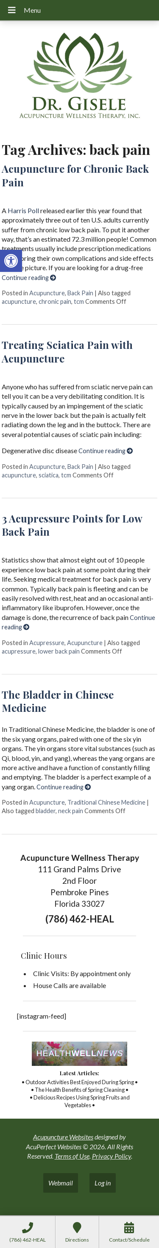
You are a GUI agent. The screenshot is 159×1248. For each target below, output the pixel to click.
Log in (103, 1183)
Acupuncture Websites (63, 1137)
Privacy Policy (111, 1156)
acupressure (19, 651)
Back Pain (80, 293)
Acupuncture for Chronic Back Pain (75, 175)
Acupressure (46, 642)
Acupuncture (47, 293)
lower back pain (59, 651)
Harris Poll (23, 210)
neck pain (70, 810)
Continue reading (29, 277)
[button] (11, 261)
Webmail (60, 1183)
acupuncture (19, 301)
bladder (46, 810)
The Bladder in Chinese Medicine (58, 701)
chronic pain (55, 301)
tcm (79, 301)
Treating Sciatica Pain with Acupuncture (67, 351)
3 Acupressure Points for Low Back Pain (72, 524)
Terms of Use (72, 1156)
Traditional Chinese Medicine (106, 802)
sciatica (49, 475)
